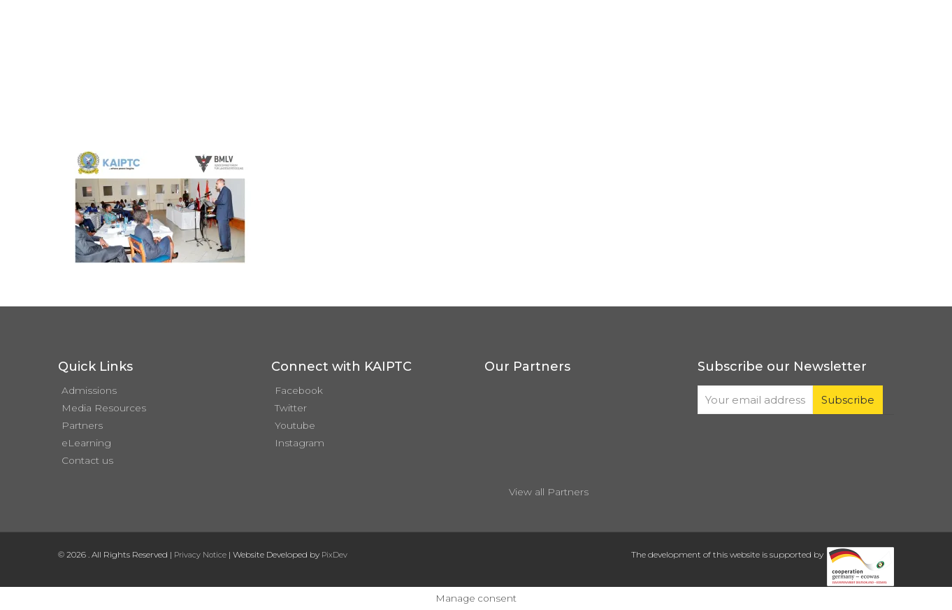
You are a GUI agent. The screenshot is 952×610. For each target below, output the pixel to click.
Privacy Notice (200, 555)
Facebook (299, 390)
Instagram (299, 442)
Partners (82, 425)
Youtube (295, 425)
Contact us (87, 460)
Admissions (89, 390)
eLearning (86, 442)
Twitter (291, 407)
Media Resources (104, 407)
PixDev (334, 555)
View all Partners (549, 491)
